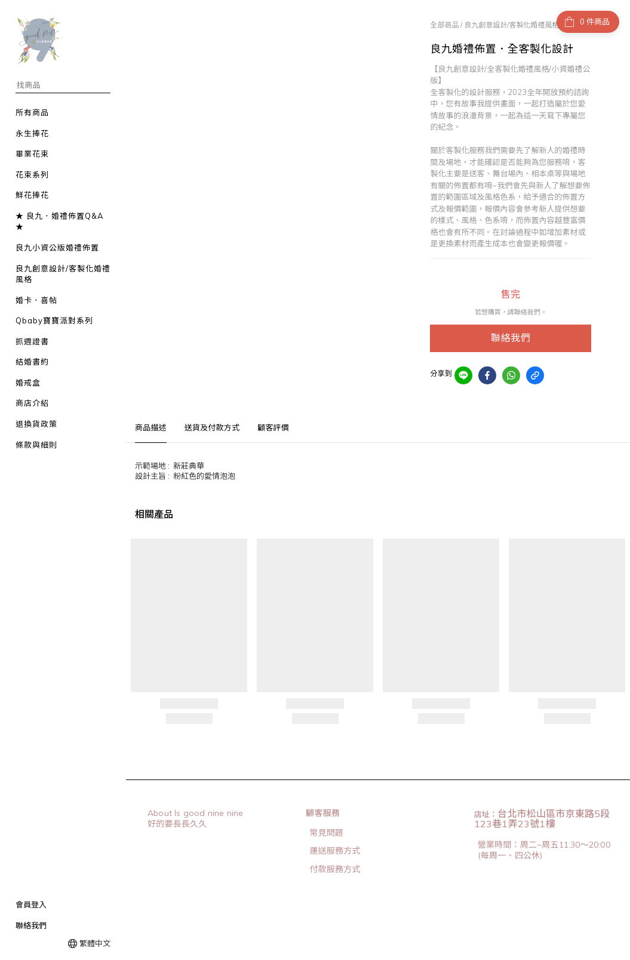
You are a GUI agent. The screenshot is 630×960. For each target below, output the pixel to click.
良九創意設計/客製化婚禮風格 (511, 24)
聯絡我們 (31, 925)
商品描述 (151, 427)
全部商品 (444, 24)
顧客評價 (273, 427)
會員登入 (31, 904)
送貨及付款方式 (212, 427)
